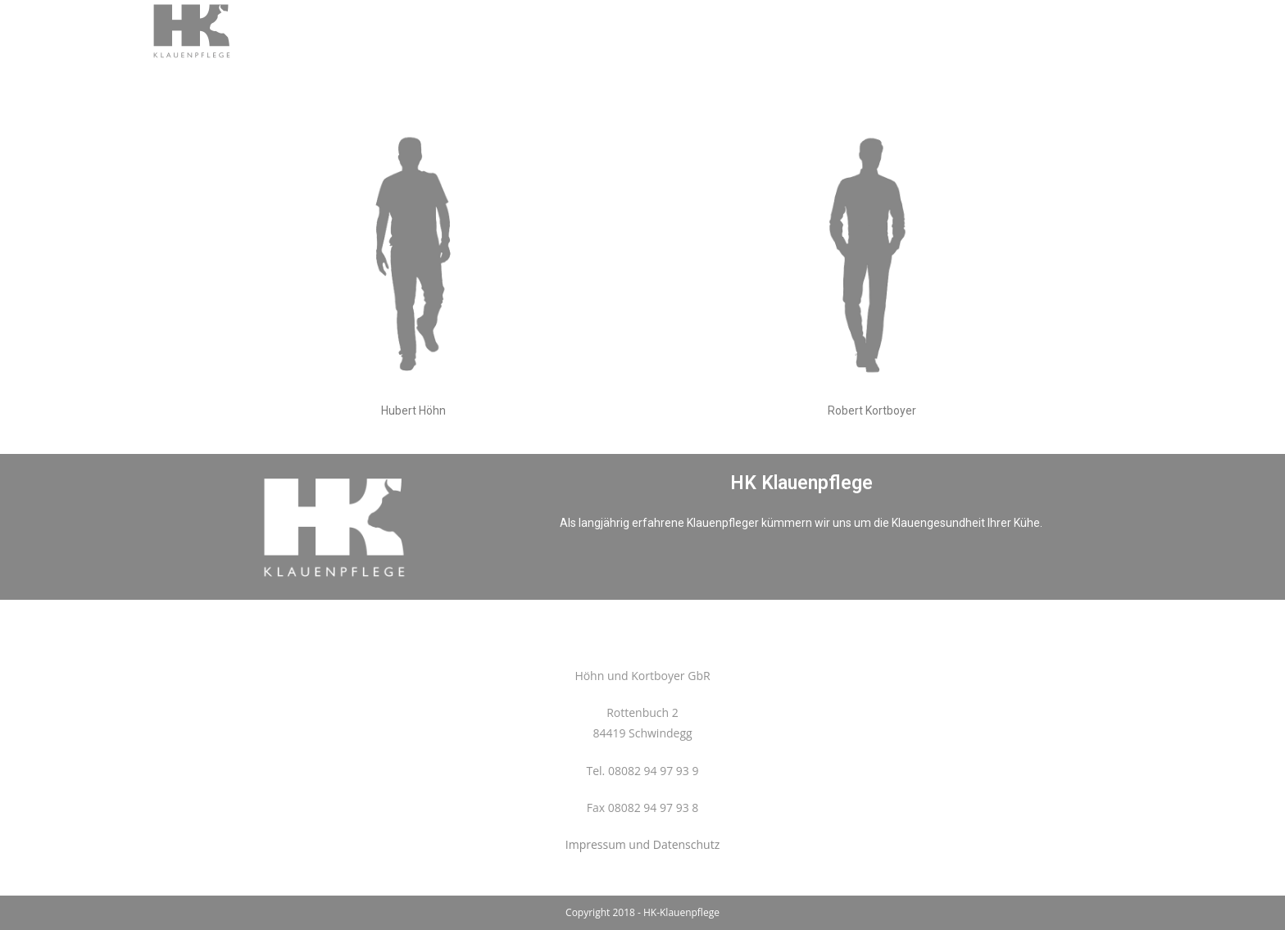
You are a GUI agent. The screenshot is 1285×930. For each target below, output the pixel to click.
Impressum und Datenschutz (642, 844)
